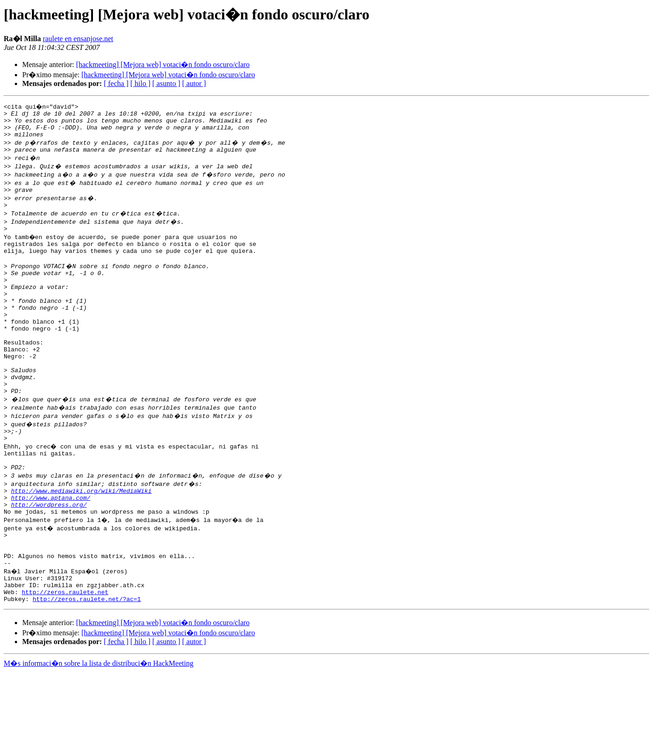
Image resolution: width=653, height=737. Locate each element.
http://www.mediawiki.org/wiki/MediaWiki (81, 539)
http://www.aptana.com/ (51, 547)
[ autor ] (194, 83)
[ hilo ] (140, 83)
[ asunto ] (166, 83)
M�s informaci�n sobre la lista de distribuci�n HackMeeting (98, 728)
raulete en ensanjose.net (78, 39)
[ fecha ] (116, 83)
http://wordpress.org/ (49, 556)
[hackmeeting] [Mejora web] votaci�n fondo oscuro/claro (162, 64)
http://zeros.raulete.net (65, 655)
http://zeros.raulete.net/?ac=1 (86, 664)
